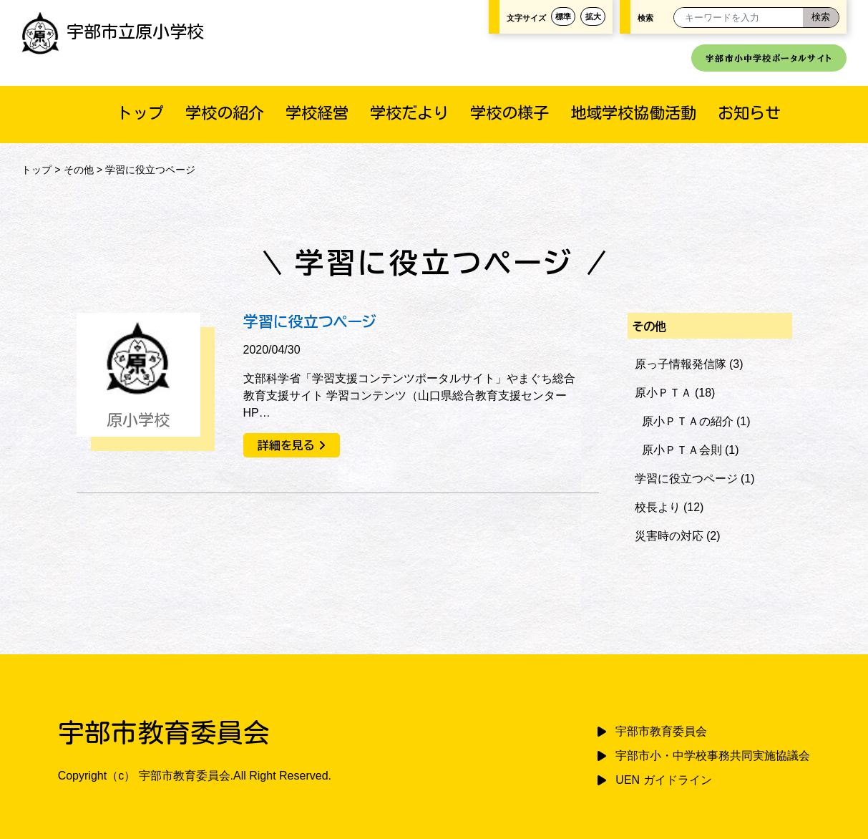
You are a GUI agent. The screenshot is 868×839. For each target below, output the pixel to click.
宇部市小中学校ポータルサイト (769, 58)
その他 (79, 169)
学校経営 (317, 113)
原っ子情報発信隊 (680, 364)
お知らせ (749, 113)
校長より (658, 507)
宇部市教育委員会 (661, 731)
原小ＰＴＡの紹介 (687, 421)
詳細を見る (286, 445)
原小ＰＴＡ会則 (682, 450)
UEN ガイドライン (663, 780)
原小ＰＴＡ (663, 393)
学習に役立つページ (309, 321)
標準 (563, 16)
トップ (140, 113)
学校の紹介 (224, 113)
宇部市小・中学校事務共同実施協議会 (712, 756)
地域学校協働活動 (633, 113)
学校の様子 (509, 113)
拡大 (593, 16)
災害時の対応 (669, 536)
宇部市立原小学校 (112, 31)
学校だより (409, 113)
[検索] (821, 17)
